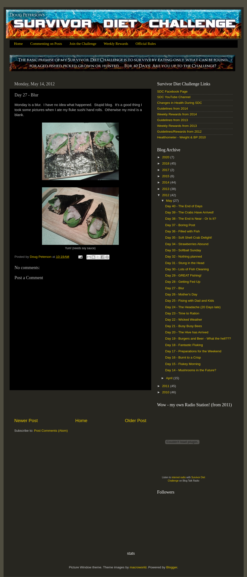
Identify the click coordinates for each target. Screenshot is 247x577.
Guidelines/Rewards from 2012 (179, 131)
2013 (166, 189)
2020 (166, 157)
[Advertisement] (80, 404)
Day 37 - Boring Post (180, 225)
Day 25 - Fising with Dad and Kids (189, 300)
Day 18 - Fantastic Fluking (184, 345)
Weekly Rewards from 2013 (177, 126)
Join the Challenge (82, 44)
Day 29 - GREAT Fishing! (183, 275)
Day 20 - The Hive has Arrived (186, 332)
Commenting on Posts (46, 44)
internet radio (179, 477)
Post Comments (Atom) (51, 430)
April (170, 378)
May (169, 200)
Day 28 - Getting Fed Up (182, 281)
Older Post (135, 420)
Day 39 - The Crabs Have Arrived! (189, 212)
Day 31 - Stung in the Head (184, 263)
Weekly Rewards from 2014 (177, 114)
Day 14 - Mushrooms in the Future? (190, 370)
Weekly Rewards (116, 44)
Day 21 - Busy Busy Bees (183, 326)
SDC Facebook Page (172, 91)
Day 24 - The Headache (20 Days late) (193, 307)
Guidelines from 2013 (172, 120)
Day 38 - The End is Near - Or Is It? (190, 218)
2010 (166, 392)
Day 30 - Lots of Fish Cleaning (187, 269)
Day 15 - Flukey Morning (182, 364)
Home (18, 44)
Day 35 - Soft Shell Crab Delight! (188, 237)
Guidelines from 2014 (172, 108)
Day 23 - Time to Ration (182, 313)
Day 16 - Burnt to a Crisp (183, 357)
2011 (166, 386)
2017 (166, 170)
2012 (166, 195)
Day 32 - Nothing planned (183, 256)
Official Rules (146, 44)
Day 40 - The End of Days (183, 206)
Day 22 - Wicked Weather (183, 319)
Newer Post (26, 420)
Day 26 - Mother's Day (181, 294)
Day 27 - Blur (174, 288)
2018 (166, 163)
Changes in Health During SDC (179, 103)
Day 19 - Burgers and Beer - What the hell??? (198, 338)
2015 (166, 176)
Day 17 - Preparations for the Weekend (193, 351)
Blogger (171, 567)
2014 (166, 182)
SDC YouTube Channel (174, 97)
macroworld (138, 567)
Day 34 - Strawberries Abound (186, 244)
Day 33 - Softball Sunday (183, 250)
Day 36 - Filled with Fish (182, 231)
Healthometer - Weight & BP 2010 (181, 137)
